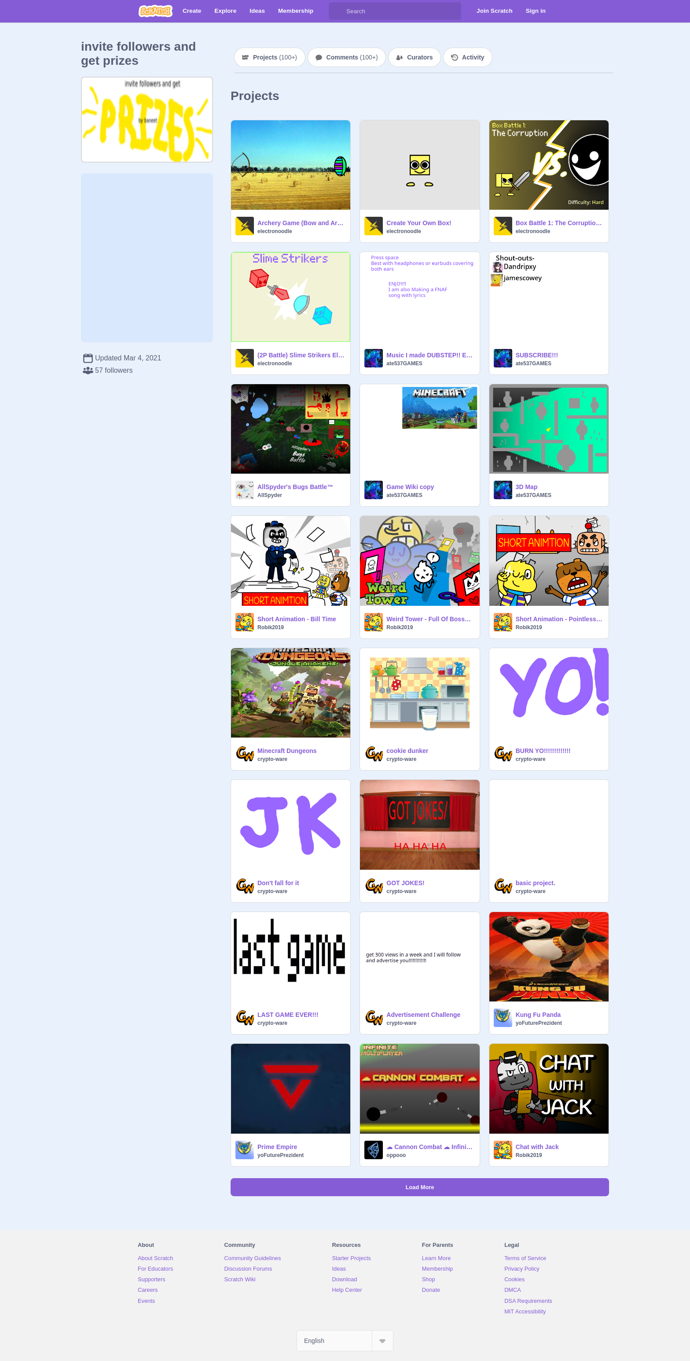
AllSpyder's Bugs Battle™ (295, 486)
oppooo (396, 1155)
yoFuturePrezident (539, 1023)
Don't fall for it (278, 882)
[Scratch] (155, 11)
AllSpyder (269, 495)
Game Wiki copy (410, 486)
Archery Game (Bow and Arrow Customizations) (301, 222)
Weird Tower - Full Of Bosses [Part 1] (430, 619)
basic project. (535, 882)
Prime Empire (277, 1146)
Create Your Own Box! (418, 222)
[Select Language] (345, 1340)
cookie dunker (407, 750)
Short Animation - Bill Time (296, 619)
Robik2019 (270, 627)
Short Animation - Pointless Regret (559, 619)
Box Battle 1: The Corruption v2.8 (559, 222)
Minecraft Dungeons (287, 750)
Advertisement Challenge (423, 1014)
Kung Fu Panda (538, 1014)
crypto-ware (272, 759)
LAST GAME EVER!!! (287, 1014)
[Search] (337, 11)
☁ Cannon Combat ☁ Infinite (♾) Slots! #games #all (430, 1146)
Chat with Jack (537, 1146)
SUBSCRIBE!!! (537, 355)
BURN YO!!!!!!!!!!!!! (543, 750)
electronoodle (274, 231)
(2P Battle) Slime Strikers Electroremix (301, 355)
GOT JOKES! (405, 882)
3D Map (527, 486)
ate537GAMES (404, 363)
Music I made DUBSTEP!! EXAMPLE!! (430, 355)
